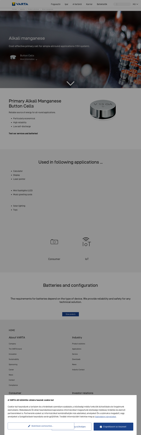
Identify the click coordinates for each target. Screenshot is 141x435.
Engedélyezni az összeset (114, 426)
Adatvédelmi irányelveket (106, 416)
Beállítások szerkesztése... (30, 426)
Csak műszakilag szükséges (73, 426)
